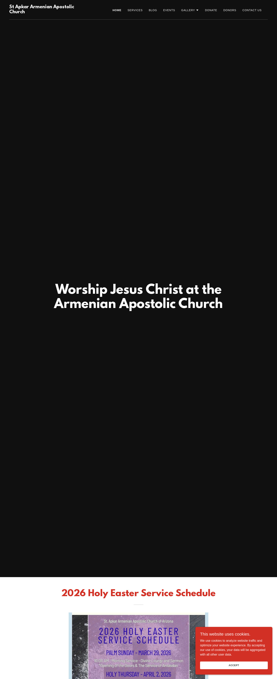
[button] (190, 10)
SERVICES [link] (135, 10)
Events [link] (169, 10)
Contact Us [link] (252, 10)
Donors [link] (229, 10)
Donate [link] (211, 10)
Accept (234, 665)
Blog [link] (153, 10)
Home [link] (117, 10)
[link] (45, 12)
